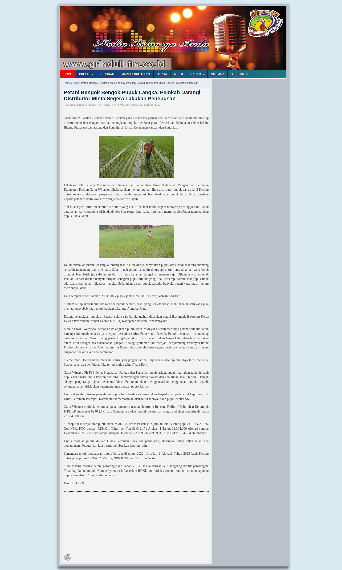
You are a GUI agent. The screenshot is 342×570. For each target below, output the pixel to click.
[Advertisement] (99, 523)
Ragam (195, 74)
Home (68, 74)
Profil (84, 74)
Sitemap (217, 74)
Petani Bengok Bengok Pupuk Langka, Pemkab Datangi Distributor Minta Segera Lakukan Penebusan (132, 95)
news (76, 82)
